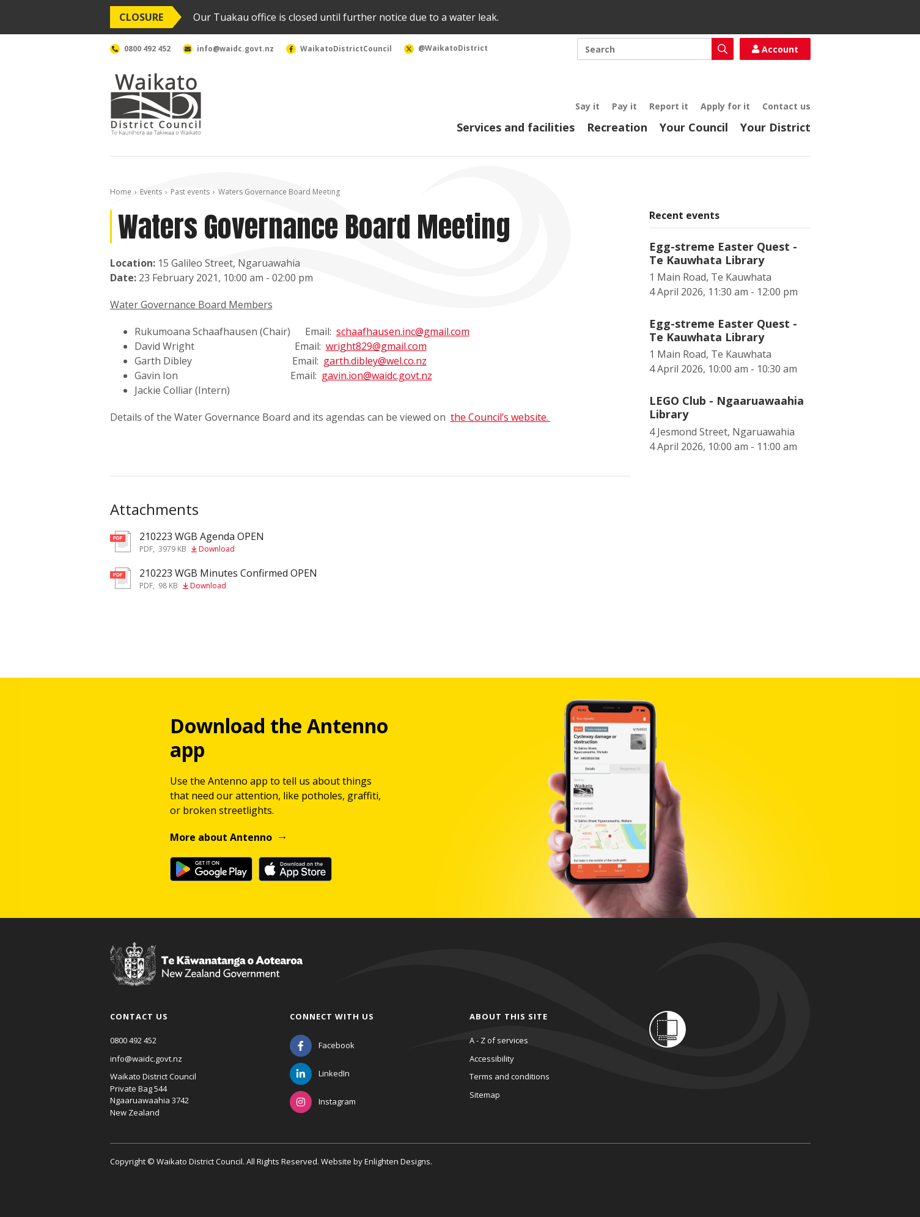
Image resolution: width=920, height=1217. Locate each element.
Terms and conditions (509, 1076)
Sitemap (484, 1094)
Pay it (624, 106)
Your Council (694, 127)
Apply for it (725, 106)
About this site (508, 1016)
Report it (668, 106)
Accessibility (491, 1058)
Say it (587, 106)
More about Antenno (221, 837)
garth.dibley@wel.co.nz (375, 361)
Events (151, 192)
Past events (190, 192)
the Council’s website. (501, 417)
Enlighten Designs (397, 1161)
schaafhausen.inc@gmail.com (402, 331)
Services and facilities (516, 127)
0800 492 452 (133, 1040)
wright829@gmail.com (376, 346)
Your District (775, 127)
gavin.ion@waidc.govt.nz (377, 375)
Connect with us (332, 1016)
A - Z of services (498, 1040)
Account (775, 49)
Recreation (617, 127)
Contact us (786, 106)
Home (120, 192)
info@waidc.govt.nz (146, 1058)
